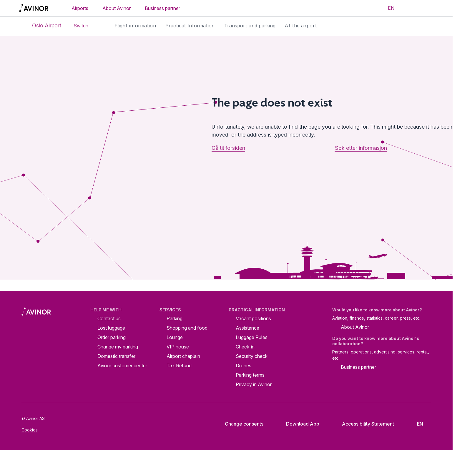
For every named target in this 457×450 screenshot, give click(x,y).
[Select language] (387, 8)
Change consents (240, 424)
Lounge (175, 337)
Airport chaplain (183, 356)
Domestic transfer (116, 356)
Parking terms (250, 375)
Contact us (109, 318)
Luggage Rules (251, 337)
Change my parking (117, 347)
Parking (174, 318)
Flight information (135, 26)
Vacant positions (253, 318)
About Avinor (116, 8)
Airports (80, 8)
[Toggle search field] (409, 8)
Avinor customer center (122, 365)
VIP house (178, 347)
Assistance (247, 328)
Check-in (245, 347)
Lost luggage (111, 328)
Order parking (111, 337)
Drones (243, 365)
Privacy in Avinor (254, 384)
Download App (298, 424)
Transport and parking (250, 26)
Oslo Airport (41, 25)
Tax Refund (179, 365)
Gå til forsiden (228, 148)
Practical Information (190, 26)
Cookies (29, 429)
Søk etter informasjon (361, 148)
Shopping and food (187, 328)
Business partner (162, 8)
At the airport (301, 26)
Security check (251, 356)
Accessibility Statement (363, 424)
